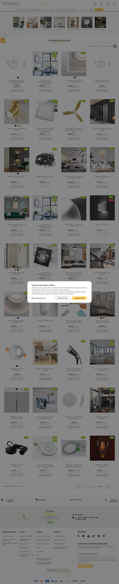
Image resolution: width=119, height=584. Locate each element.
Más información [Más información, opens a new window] (69, 294)
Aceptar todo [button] (79, 298)
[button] (39, 298)
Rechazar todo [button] (62, 298)
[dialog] (59, 292)
